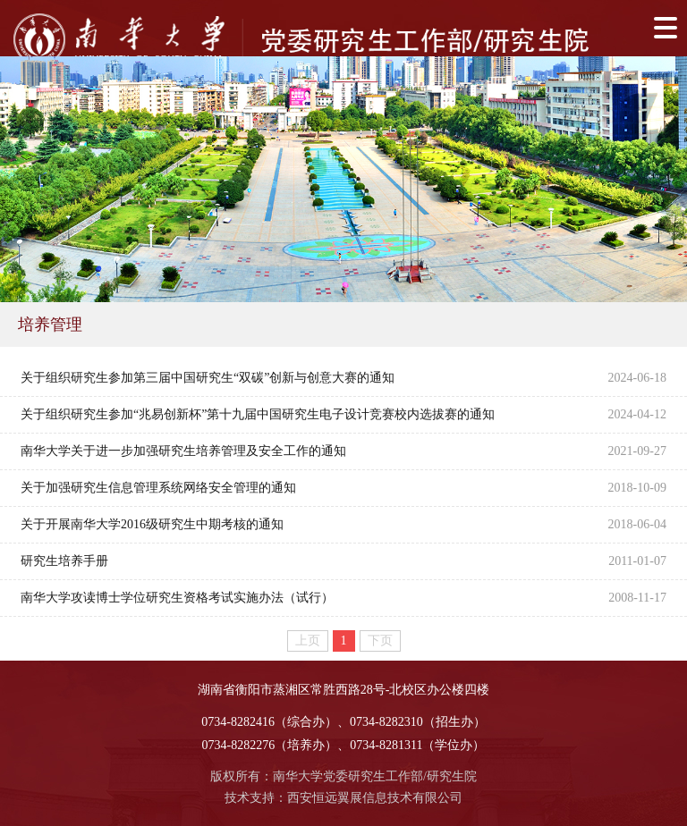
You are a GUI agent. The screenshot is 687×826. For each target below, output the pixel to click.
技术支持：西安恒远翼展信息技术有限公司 (343, 798)
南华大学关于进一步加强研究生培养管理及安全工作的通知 (183, 451)
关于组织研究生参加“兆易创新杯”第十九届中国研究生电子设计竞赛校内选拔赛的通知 (258, 414)
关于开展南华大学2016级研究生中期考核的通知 (152, 524)
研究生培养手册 (64, 561)
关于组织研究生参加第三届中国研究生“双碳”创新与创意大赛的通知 (207, 377)
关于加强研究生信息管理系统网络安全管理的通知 (158, 487)
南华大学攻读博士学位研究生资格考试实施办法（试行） (177, 597)
